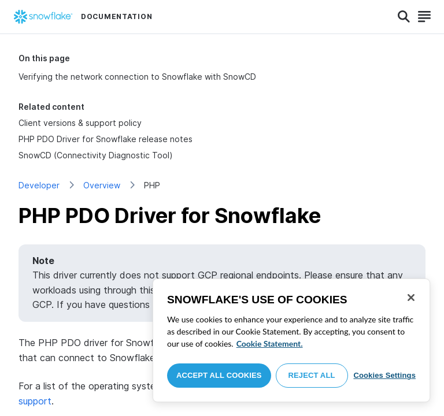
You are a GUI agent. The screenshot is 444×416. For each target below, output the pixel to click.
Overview (101, 185)
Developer (39, 185)
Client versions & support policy (80, 123)
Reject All (311, 375)
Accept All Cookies (219, 375)
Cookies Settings (384, 375)
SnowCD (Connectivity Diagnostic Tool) (95, 155)
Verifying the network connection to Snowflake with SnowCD (137, 76)
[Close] (411, 297)
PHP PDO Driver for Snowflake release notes (105, 139)
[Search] (403, 17)
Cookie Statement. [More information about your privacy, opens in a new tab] (269, 343)
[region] (291, 340)
